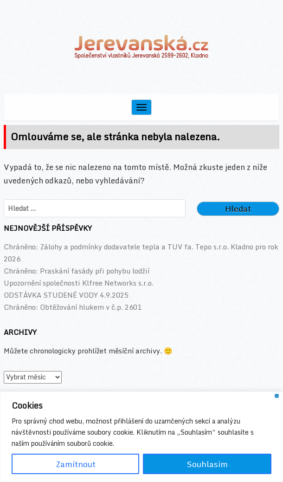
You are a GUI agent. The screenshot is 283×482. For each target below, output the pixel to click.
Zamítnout (76, 463)
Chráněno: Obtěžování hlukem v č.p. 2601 (73, 307)
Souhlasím (207, 463)
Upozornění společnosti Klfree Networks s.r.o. (79, 282)
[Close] (277, 396)
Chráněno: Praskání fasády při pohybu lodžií (76, 270)
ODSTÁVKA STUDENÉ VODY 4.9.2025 (66, 294)
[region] (141, 436)
